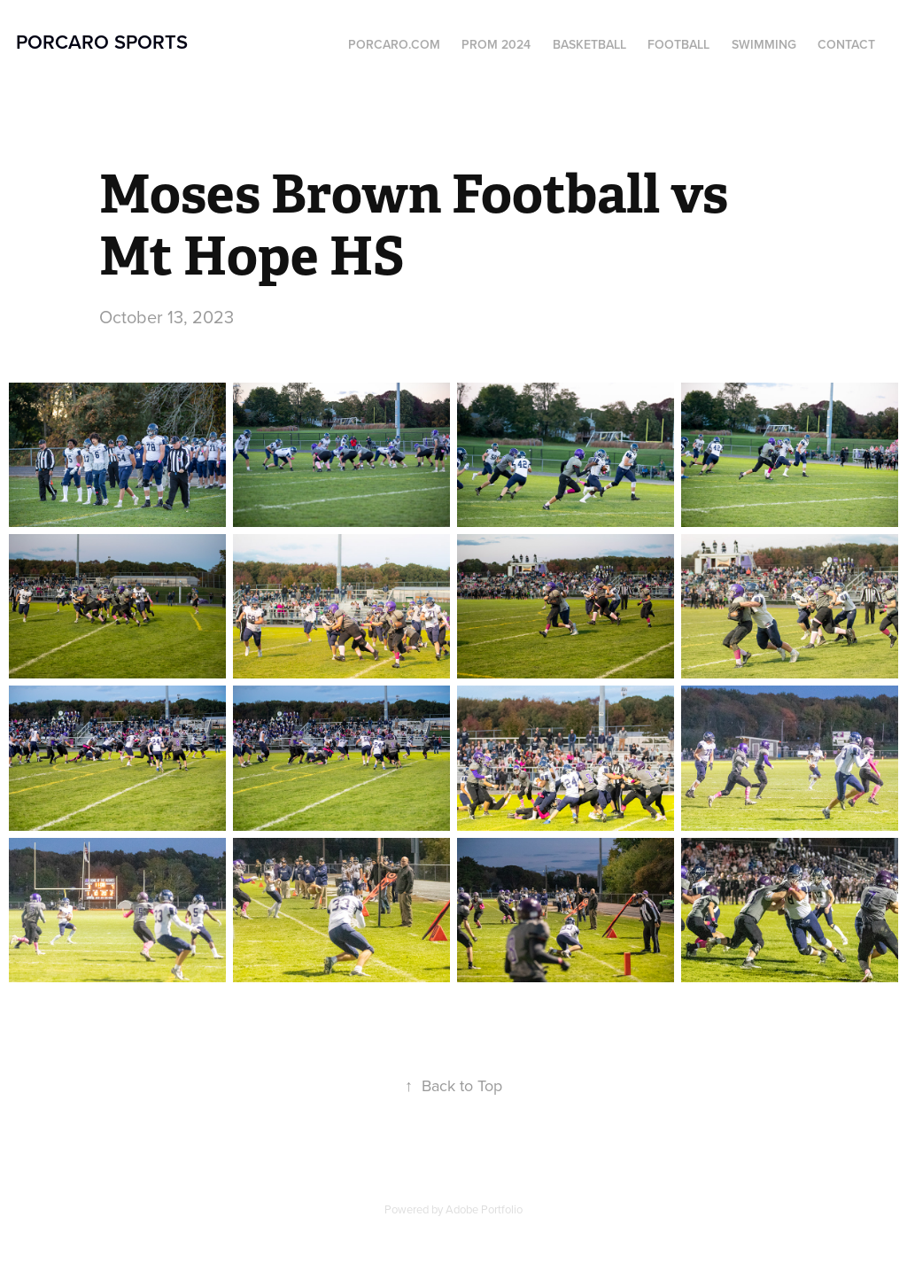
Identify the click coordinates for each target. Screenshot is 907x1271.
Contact (846, 44)
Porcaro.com (394, 44)
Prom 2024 (496, 44)
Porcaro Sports (102, 41)
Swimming (764, 44)
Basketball (589, 44)
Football (678, 44)
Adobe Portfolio (484, 1209)
